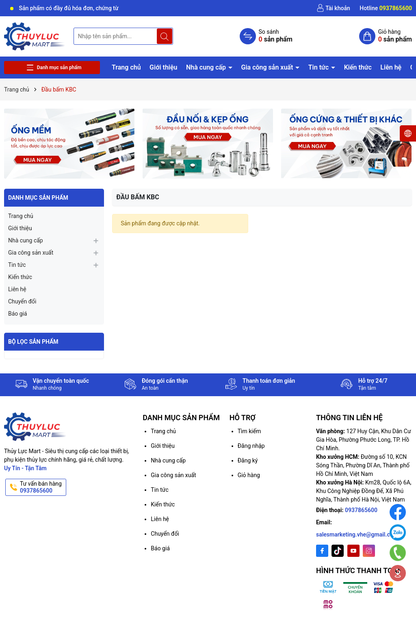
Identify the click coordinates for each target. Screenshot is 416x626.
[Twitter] (338, 551)
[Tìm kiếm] (164, 36)
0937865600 (361, 510)
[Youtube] (353, 551)
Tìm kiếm (249, 431)
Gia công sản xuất (268, 67)
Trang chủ (126, 67)
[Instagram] (369, 551)
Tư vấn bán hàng (42, 487)
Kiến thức (358, 67)
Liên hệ (390, 67)
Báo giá (17, 313)
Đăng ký (248, 460)
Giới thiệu (163, 67)
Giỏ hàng (249, 475)
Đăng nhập (251, 446)
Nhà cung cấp (207, 67)
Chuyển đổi (22, 301)
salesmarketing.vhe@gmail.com (357, 534)
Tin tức (319, 67)
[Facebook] (322, 551)
